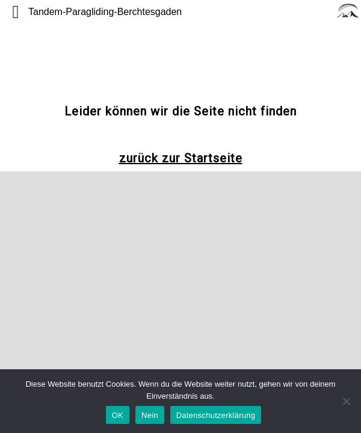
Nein (149, 415)
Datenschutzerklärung (215, 415)
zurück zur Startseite (180, 158)
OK (117, 415)
